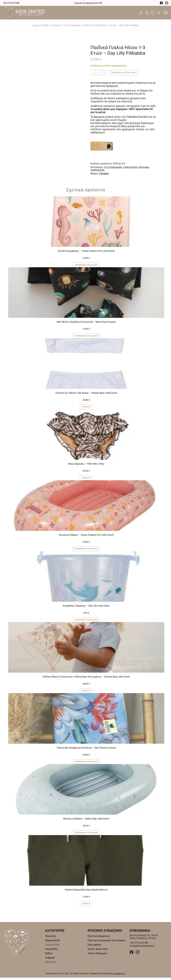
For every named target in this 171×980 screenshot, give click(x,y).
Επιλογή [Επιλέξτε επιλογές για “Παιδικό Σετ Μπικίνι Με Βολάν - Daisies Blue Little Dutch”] (86, 407)
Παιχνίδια (50, 938)
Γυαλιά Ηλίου (130, 167)
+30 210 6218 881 (11, 3)
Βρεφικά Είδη (52, 942)
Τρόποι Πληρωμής (97, 955)
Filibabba (104, 173)
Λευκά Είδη (51, 951)
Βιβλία (48, 955)
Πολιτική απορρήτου (98, 938)
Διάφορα (50, 960)
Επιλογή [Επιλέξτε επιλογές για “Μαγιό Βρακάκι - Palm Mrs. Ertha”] (86, 478)
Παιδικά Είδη (97, 170)
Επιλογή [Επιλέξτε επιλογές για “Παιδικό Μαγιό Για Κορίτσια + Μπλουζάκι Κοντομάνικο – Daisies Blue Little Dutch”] (86, 692)
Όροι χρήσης (94, 947)
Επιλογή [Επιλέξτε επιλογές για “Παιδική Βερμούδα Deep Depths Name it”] (86, 906)
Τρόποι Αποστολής (97, 951)
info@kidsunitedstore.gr (142, 948)
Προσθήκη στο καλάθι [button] (86, 265)
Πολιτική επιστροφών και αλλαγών (106, 942)
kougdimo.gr (119, 976)
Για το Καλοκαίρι (72, 25)
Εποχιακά (55, 25)
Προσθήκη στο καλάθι (123, 72)
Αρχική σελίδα (40, 25)
